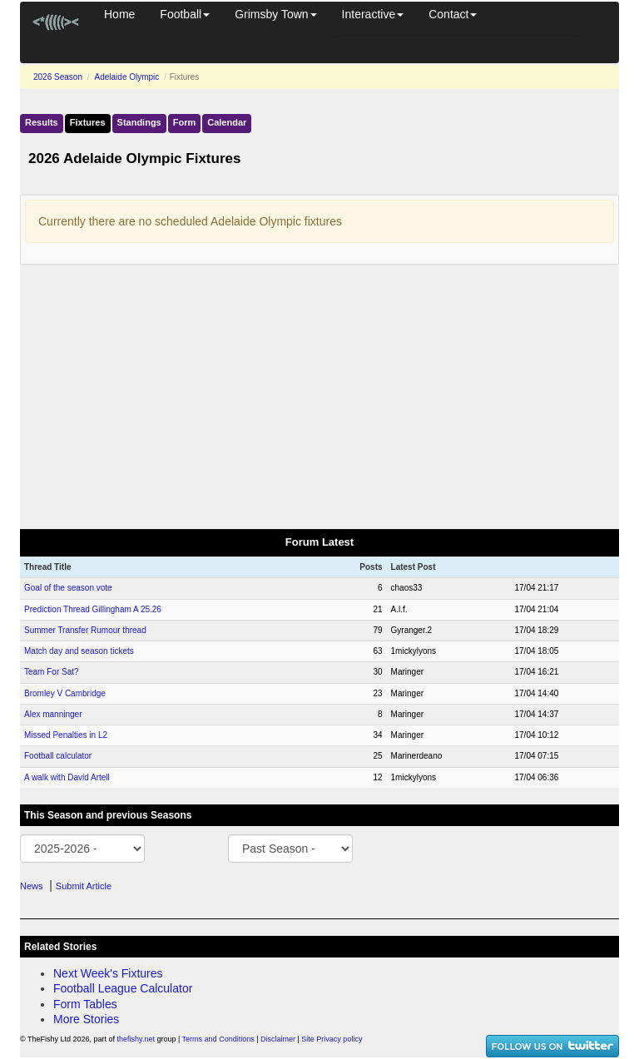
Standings (139, 122)
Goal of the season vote (68, 587)
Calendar (226, 122)
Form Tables (85, 1004)
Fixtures (88, 122)
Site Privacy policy (331, 1039)
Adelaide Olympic (127, 77)
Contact (452, 14)
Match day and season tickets (79, 651)
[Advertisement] (319, 397)
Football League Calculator (122, 988)
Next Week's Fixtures (108, 973)
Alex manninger (53, 714)
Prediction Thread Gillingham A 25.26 (92, 609)
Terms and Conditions (218, 1039)
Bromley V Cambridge (65, 693)
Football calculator (58, 755)
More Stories (86, 1019)
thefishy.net (136, 1039)
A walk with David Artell (67, 777)
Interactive (373, 14)
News (31, 886)
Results (41, 122)
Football (185, 14)
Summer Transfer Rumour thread (85, 630)
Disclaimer (277, 1039)
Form (184, 122)
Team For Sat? (51, 671)
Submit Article (83, 886)
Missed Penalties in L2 (65, 735)
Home (119, 14)
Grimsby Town (275, 14)
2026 (57, 77)
